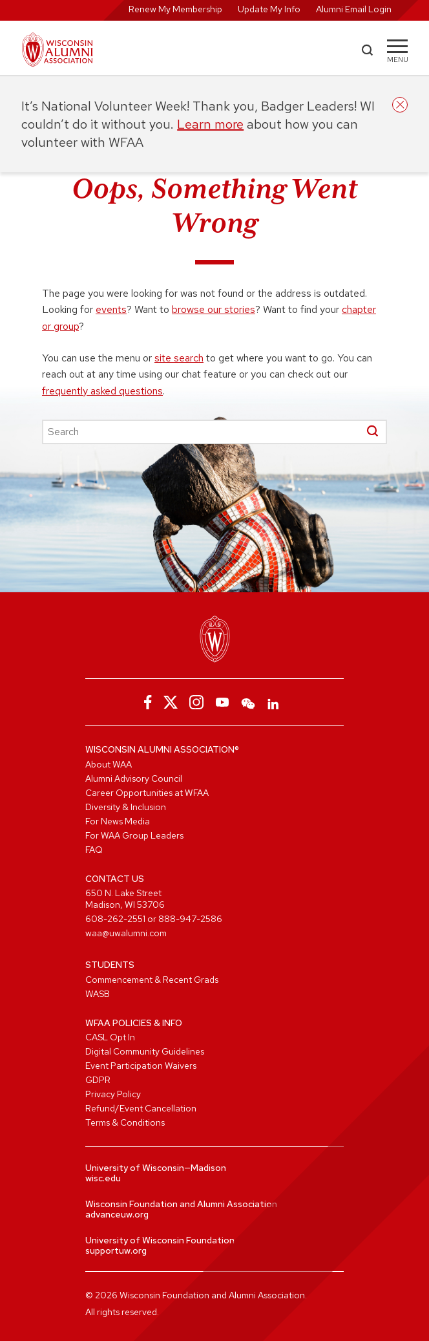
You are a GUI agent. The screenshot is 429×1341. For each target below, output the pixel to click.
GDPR (97, 1080)
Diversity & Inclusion (125, 807)
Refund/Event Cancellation (140, 1108)
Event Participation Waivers (140, 1065)
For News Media (117, 821)
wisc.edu (103, 1178)
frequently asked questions (102, 391)
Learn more (210, 124)
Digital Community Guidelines (144, 1051)
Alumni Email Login (354, 9)
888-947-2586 (190, 919)
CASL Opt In (110, 1037)
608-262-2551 (115, 919)
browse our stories (213, 309)
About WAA (108, 764)
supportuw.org (116, 1250)
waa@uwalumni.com (126, 933)
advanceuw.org (117, 1214)
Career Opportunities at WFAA (147, 793)
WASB (97, 994)
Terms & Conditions (125, 1122)
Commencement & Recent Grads (151, 979)
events (111, 309)
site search (179, 358)
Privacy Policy (113, 1094)
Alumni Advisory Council (133, 778)
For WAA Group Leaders (134, 835)
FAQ (94, 849)
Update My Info (269, 9)
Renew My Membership (175, 9)
